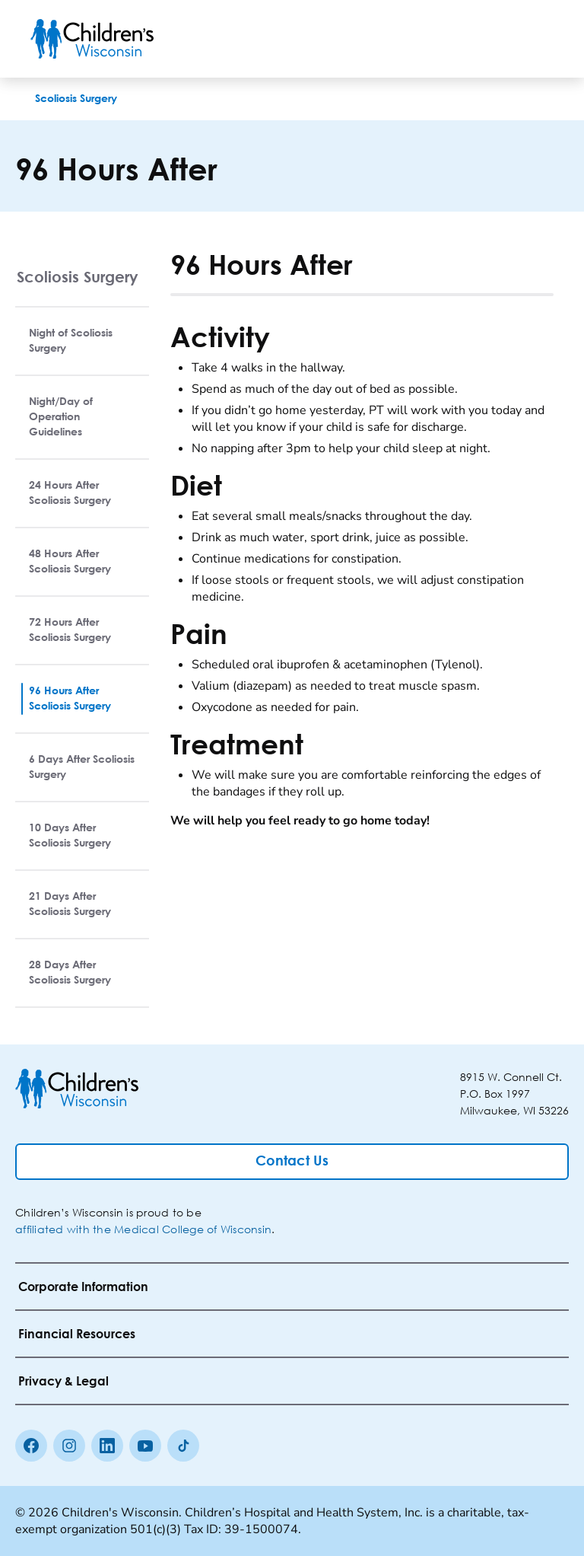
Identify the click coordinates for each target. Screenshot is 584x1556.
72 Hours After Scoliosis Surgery (70, 630)
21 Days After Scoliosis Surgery (70, 904)
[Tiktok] (183, 1446)
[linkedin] (107, 1446)
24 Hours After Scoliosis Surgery (70, 493)
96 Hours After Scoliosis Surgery (70, 699)
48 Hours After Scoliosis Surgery (70, 562)
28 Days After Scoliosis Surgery (70, 973)
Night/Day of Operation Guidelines (61, 417)
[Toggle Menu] (535, 39)
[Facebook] (31, 1446)
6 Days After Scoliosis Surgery (82, 767)
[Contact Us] (292, 1161)
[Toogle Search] (496, 39)
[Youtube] (145, 1446)
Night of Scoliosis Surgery (71, 341)
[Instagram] (69, 1446)
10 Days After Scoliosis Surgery (70, 836)
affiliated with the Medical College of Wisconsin (143, 1229)
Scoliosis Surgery (77, 276)
